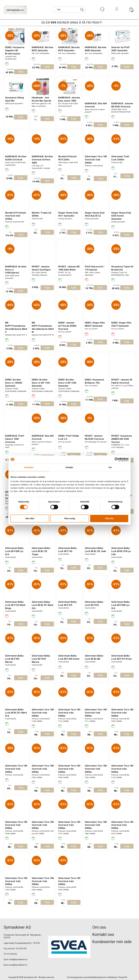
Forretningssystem (75, 977)
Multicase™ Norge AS (118, 977)
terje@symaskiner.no (18, 959)
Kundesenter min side (112, 941)
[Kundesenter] (102, 9)
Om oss (99, 927)
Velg (73, 177)
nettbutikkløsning (93, 977)
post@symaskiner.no (18, 965)
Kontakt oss (103, 934)
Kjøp (20, 71)
